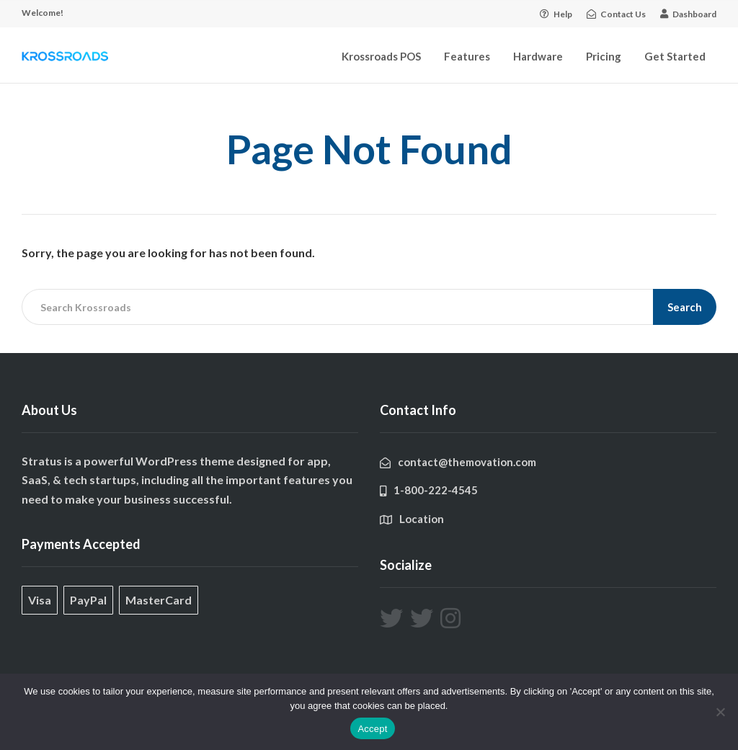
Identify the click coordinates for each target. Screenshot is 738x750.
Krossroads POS (381, 56)
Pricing (603, 56)
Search (684, 306)
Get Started (675, 56)
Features (467, 56)
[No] (720, 712)
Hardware (538, 56)
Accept (372, 728)
